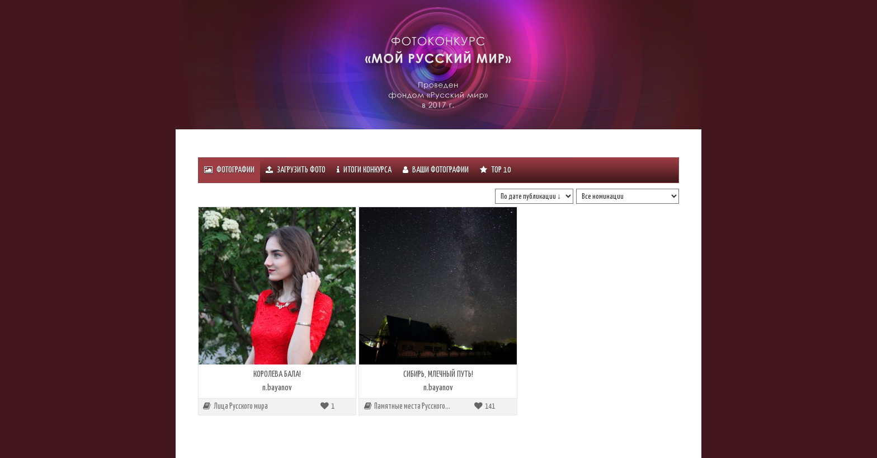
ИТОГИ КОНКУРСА (364, 170)
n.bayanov (277, 388)
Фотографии (229, 170)
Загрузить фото (296, 170)
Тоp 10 (495, 170)
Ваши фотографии (436, 170)
